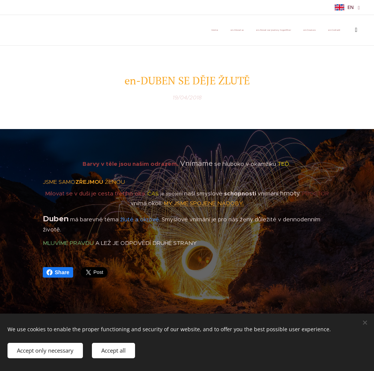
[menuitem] (255, 30)
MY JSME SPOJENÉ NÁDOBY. (204, 202)
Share (58, 272)
